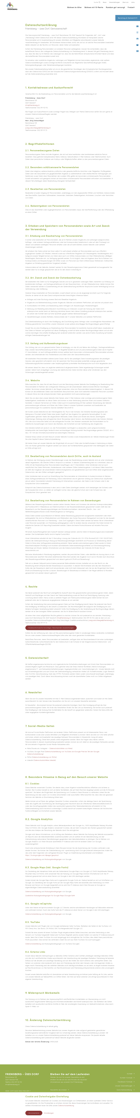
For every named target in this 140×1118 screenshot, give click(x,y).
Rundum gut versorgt (115, 8)
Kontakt (129, 1074)
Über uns (125, 3)
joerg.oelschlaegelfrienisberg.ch (38, 128)
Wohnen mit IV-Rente (93, 8)
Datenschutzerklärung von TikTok (44, 757)
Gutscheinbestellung (124, 1090)
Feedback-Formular (125, 1082)
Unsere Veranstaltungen (123, 1086)
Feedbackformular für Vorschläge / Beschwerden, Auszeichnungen (51, 628)
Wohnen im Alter (74, 8)
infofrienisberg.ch (32, 105)
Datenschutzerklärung (33, 859)
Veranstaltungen (114, 3)
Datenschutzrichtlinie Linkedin (44, 760)
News (104, 3)
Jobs (133, 3)
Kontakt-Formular (126, 1078)
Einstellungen (49, 1113)
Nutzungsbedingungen (53, 859)
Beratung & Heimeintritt (127, 18)
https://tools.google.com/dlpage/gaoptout (41, 855)
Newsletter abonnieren (58, 1090)
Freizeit (131, 8)
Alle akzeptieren (33, 1113)
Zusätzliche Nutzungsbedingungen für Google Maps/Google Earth (50, 895)
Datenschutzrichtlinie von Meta (60, 748)
